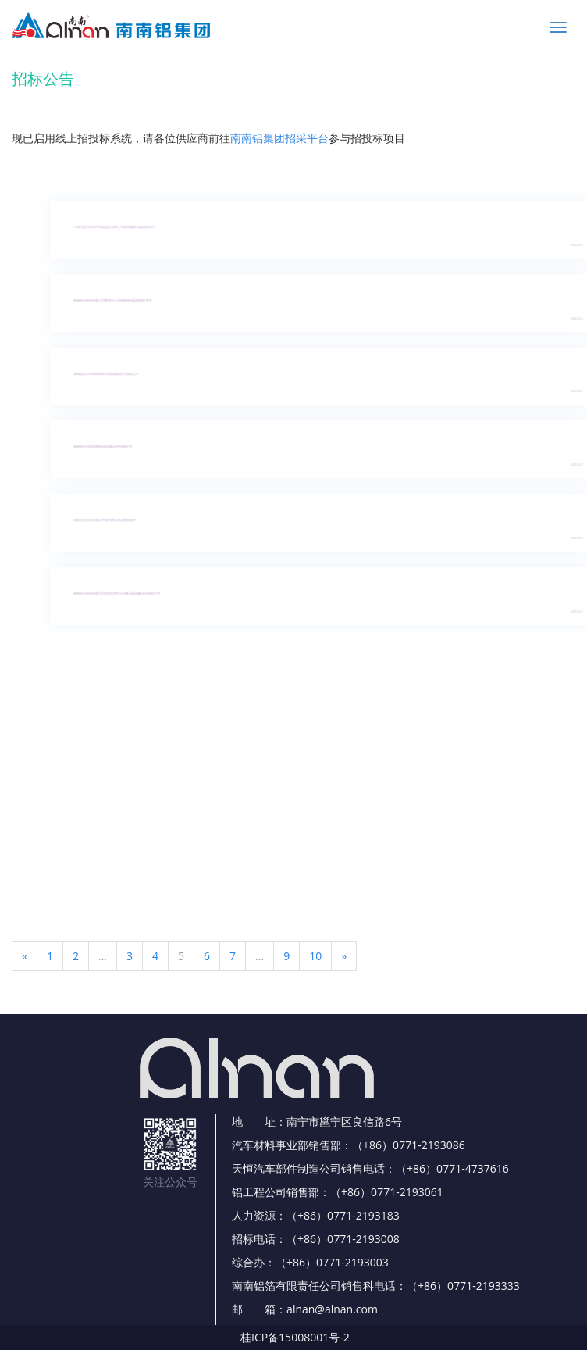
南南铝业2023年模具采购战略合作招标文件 (111, 446)
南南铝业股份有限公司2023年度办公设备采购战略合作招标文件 (125, 593)
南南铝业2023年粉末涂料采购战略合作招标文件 (114, 374)
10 (315, 955)
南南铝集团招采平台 (279, 137)
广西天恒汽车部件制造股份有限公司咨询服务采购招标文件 (122, 227)
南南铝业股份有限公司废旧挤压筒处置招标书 (113, 520)
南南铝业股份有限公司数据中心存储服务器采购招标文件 (121, 300)
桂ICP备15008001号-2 (295, 1337)
